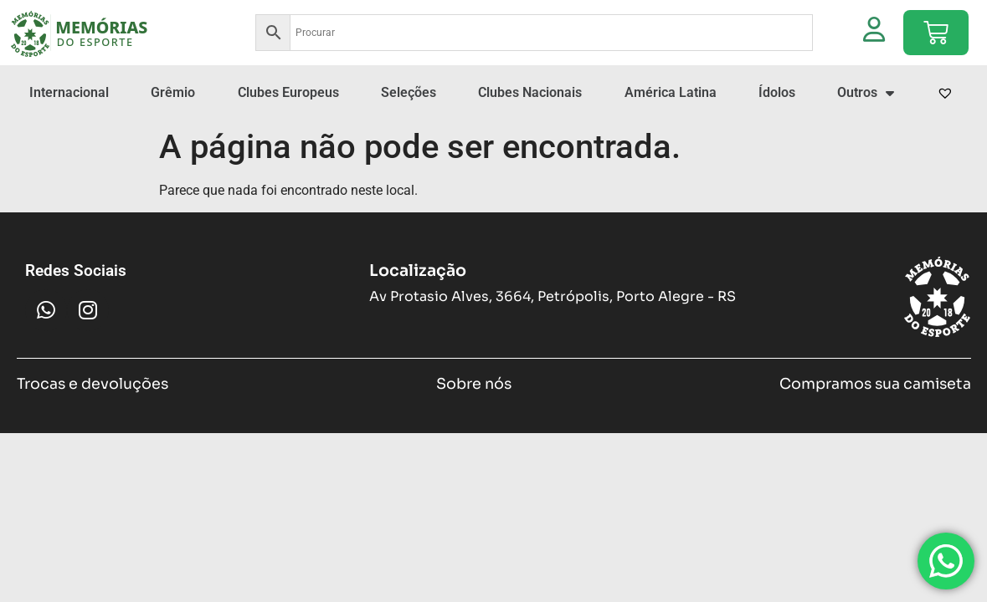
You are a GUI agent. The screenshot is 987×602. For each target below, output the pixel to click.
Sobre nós (473, 384)
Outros (865, 93)
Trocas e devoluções (92, 384)
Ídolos (776, 92)
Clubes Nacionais (530, 92)
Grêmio (173, 92)
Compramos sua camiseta (875, 384)
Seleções (408, 92)
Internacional (69, 92)
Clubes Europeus (288, 92)
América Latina (671, 92)
